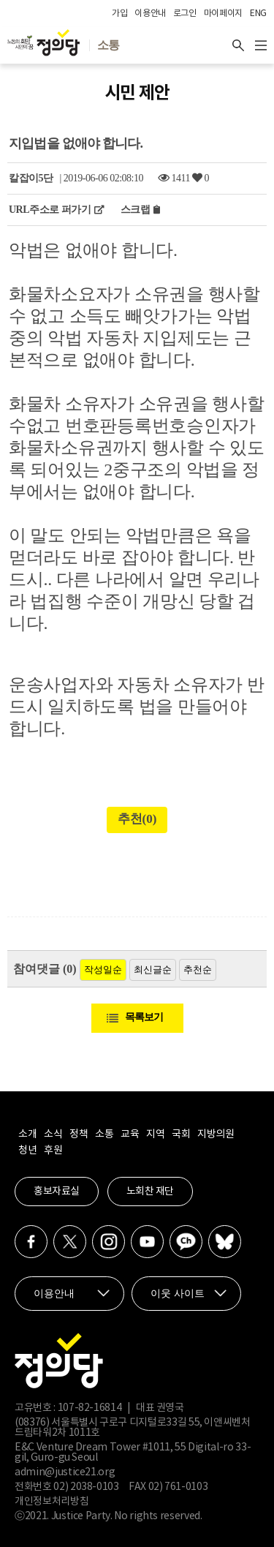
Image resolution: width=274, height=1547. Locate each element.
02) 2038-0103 (85, 1487)
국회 (181, 1134)
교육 (130, 1134)
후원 (53, 1150)
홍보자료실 (57, 1191)
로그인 (185, 13)
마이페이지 (223, 13)
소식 (53, 1134)
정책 (78, 1134)
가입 (119, 13)
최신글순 (153, 969)
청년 (27, 1150)
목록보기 (144, 1017)
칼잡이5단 (31, 178)
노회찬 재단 (150, 1191)
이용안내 (150, 13)
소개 (27, 1134)
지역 (155, 1134)
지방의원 (215, 1134)
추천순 (197, 969)
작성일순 (103, 969)
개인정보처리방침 (51, 1502)
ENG (258, 13)
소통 (104, 1134)
